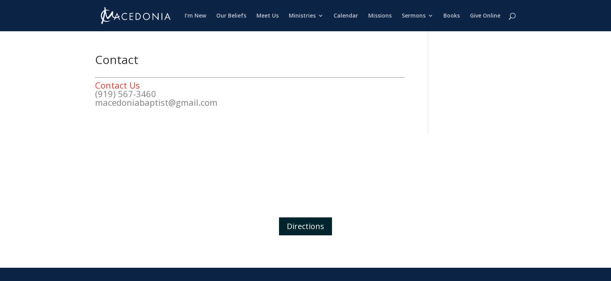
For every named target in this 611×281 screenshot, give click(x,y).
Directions (305, 226)
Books (451, 16)
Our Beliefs (231, 16)
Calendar (346, 16)
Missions (380, 16)
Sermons (414, 16)
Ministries (302, 16)
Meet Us (267, 16)
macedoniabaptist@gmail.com (156, 102)
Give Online (485, 16)
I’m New (195, 16)
